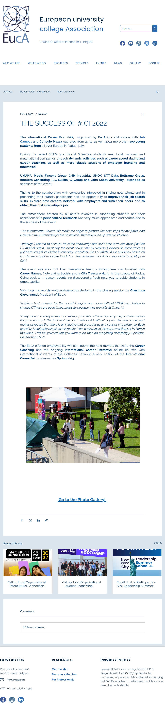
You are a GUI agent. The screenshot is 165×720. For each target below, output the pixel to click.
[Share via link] (46, 520)
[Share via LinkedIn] (38, 520)
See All (158, 542)
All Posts (8, 91)
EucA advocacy (66, 91)
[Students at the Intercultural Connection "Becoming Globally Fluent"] (28, 562)
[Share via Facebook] (21, 520)
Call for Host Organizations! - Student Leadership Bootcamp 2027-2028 (81, 584)
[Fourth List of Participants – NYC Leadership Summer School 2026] (137, 562)
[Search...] (133, 28)
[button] (38, 63)
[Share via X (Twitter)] (30, 520)
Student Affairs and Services (35, 91)
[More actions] (143, 114)
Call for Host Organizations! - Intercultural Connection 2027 (27, 584)
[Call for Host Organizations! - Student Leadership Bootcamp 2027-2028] (82, 562)
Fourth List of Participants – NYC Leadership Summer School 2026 (136, 584)
